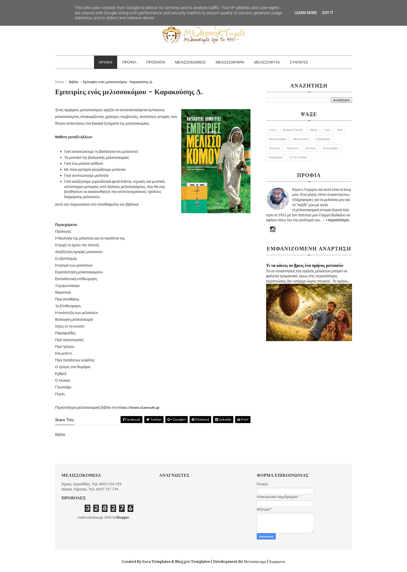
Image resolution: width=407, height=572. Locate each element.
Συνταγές (310, 148)
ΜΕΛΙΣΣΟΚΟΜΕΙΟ (190, 62)
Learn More (306, 13)
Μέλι (339, 129)
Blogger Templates (192, 561)
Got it (327, 13)
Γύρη (327, 129)
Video (272, 129)
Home (59, 82)
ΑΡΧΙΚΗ (105, 62)
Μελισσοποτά (301, 139)
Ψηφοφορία (276, 157)
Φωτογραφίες (330, 148)
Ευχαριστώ (276, 561)
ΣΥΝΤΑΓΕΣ (299, 62)
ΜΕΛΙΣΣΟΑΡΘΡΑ (230, 62)
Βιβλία (313, 129)
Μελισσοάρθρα (277, 139)
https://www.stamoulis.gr (139, 407)
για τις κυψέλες (298, 157)
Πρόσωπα (292, 148)
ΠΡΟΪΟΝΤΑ (155, 62)
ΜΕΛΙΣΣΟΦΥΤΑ (267, 62)
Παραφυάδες (323, 139)
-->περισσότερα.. (336, 220)
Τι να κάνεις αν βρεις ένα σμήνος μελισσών (304, 265)
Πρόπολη (274, 148)
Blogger (122, 517)
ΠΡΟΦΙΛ (129, 62)
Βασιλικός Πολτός (293, 129)
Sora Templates (156, 561)
